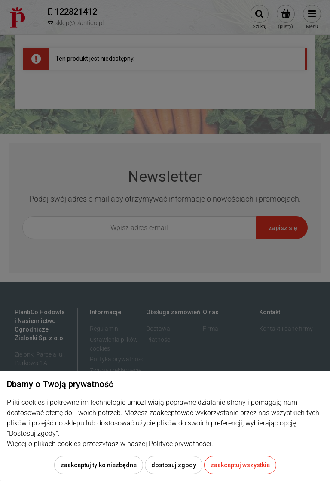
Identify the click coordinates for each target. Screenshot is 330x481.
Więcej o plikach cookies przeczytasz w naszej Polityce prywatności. (110, 444)
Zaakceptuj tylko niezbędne (99, 465)
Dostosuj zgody (173, 465)
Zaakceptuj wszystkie (240, 465)
